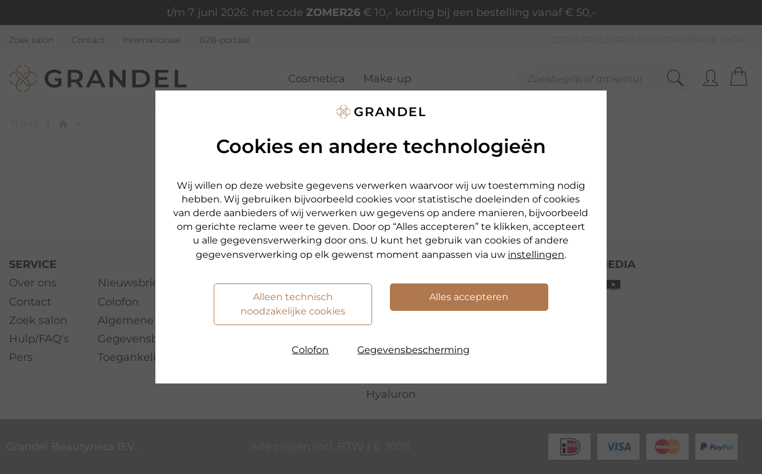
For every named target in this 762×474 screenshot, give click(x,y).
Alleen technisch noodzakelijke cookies (293, 304)
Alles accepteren (468, 297)
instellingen (536, 254)
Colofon (310, 350)
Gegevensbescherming (413, 350)
